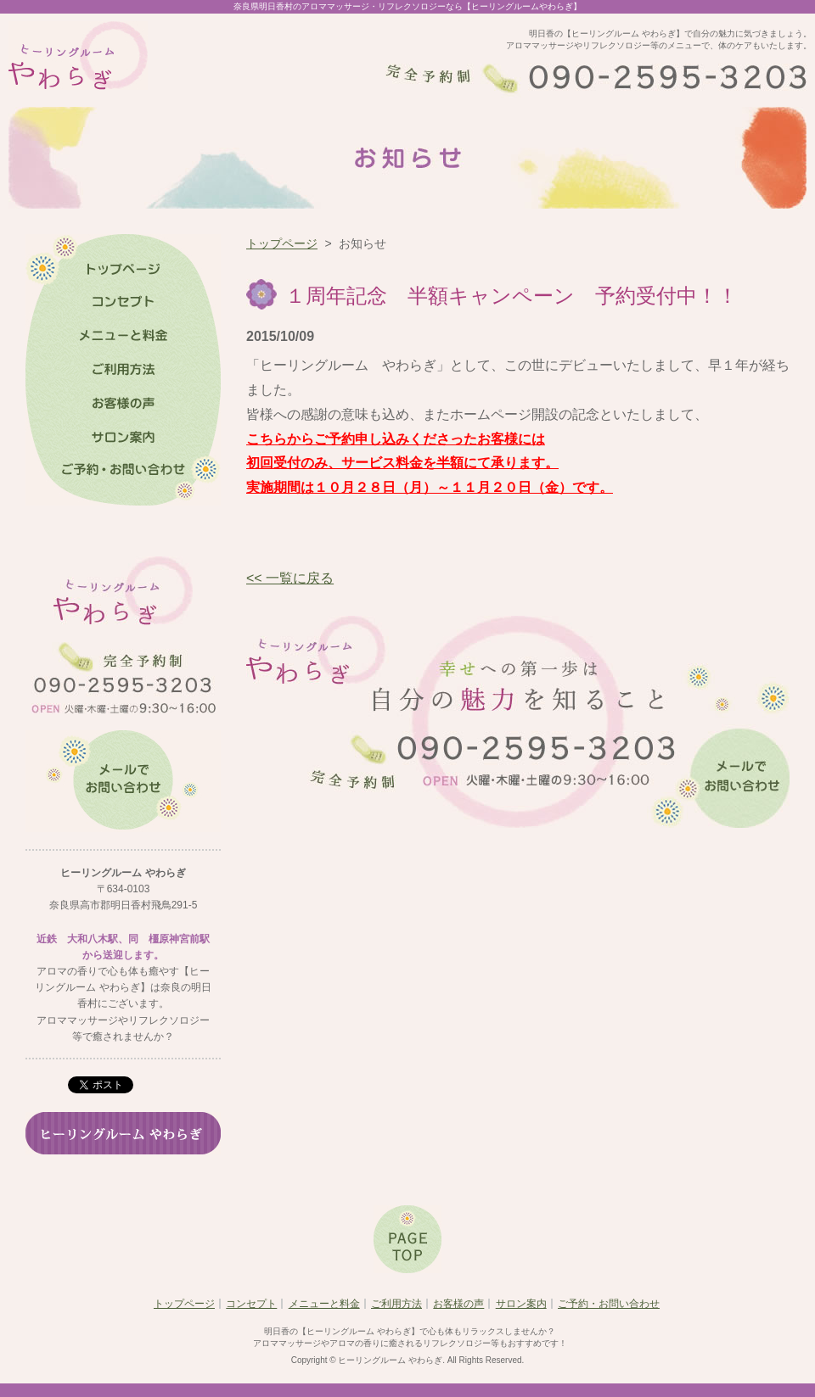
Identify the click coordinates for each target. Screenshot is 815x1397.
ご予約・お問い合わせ (609, 1304)
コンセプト (251, 1304)
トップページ (282, 243)
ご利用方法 (396, 1304)
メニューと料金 (324, 1304)
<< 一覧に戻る (290, 578)
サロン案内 (521, 1304)
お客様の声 (458, 1304)
